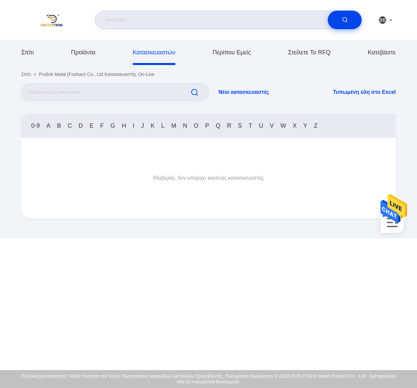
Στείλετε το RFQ (309, 52)
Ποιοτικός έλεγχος (350, 316)
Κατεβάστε (382, 52)
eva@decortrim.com (74, 309)
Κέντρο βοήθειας (349, 345)
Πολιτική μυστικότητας (354, 331)
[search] (345, 20)
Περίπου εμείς (232, 52)
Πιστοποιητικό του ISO (355, 302)
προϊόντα (83, 52)
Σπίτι (27, 52)
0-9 (35, 125)
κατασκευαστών (154, 52)
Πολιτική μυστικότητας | (45, 376)
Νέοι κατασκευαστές (244, 92)
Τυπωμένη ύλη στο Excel (364, 92)
